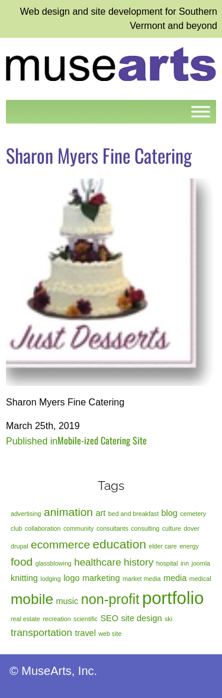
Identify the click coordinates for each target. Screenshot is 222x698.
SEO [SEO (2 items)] (109, 618)
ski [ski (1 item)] (168, 618)
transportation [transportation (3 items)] (41, 632)
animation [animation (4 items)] (68, 512)
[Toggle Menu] (200, 111)
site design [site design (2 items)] (141, 618)
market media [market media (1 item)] (142, 578)
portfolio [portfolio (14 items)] (173, 598)
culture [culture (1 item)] (171, 528)
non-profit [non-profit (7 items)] (110, 599)
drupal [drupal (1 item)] (19, 546)
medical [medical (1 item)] (200, 578)
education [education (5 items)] (119, 544)
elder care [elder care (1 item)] (162, 546)
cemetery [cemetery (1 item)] (193, 513)
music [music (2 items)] (67, 601)
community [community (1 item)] (78, 528)
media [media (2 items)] (174, 578)
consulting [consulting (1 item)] (145, 528)
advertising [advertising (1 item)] (26, 513)
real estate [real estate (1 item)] (25, 618)
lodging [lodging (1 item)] (50, 578)
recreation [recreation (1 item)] (56, 618)
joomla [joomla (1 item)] (201, 563)
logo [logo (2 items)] (71, 578)
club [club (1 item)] (16, 528)
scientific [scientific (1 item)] (85, 618)
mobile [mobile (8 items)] (32, 599)
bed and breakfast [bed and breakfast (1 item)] (133, 513)
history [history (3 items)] (138, 562)
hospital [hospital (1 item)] (167, 563)
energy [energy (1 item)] (189, 546)
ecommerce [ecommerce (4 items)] (60, 544)
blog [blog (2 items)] (170, 513)
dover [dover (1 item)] (192, 528)
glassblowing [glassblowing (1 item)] (54, 563)
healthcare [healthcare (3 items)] (97, 562)
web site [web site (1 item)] (109, 633)
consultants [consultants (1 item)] (112, 528)
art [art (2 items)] (100, 513)
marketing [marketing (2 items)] (101, 578)
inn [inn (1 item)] (185, 563)
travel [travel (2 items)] (85, 633)
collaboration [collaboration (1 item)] (42, 528)
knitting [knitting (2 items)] (24, 578)
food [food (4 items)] (22, 562)
